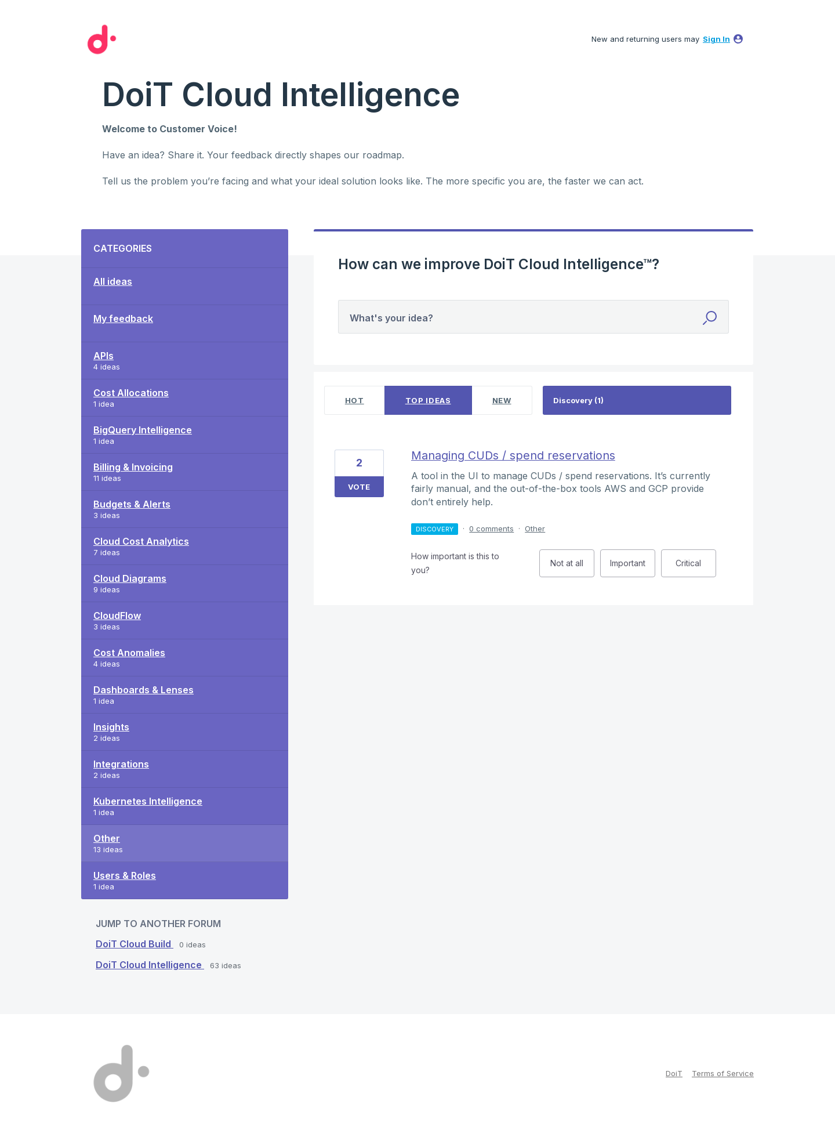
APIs (103, 355)
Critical (696, 567)
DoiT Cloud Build (134, 944)
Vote (359, 486)
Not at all (572, 567)
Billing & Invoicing (133, 467)
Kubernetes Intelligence (147, 801)
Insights (111, 727)
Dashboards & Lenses (143, 690)
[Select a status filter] (637, 400)
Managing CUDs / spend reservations (513, 455)
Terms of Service (723, 1073)
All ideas (112, 281)
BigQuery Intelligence (142, 430)
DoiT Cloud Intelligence (150, 965)
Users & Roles (124, 875)
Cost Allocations (131, 393)
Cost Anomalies (129, 652)
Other (106, 838)
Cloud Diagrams (129, 578)
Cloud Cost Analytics (141, 541)
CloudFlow (117, 615)
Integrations (121, 764)
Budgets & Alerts (131, 504)
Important (632, 567)
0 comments (491, 528)
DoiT (674, 1073)
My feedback (123, 318)
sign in (716, 39)
